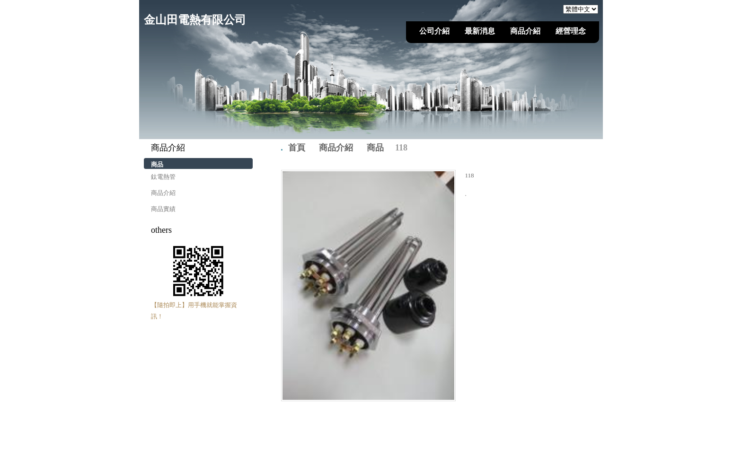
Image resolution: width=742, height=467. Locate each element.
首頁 (296, 147)
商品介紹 (163, 192)
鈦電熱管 (163, 176)
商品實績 (163, 208)
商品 (157, 164)
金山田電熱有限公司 (195, 20)
